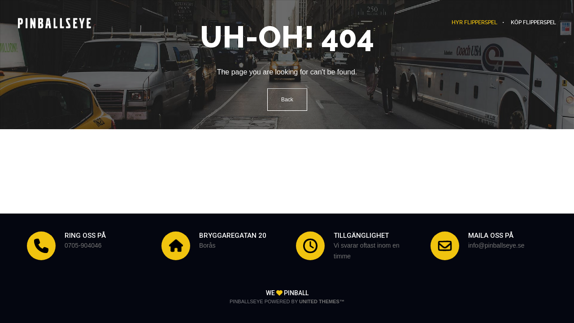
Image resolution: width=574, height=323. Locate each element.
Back (287, 99)
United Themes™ (321, 301)
